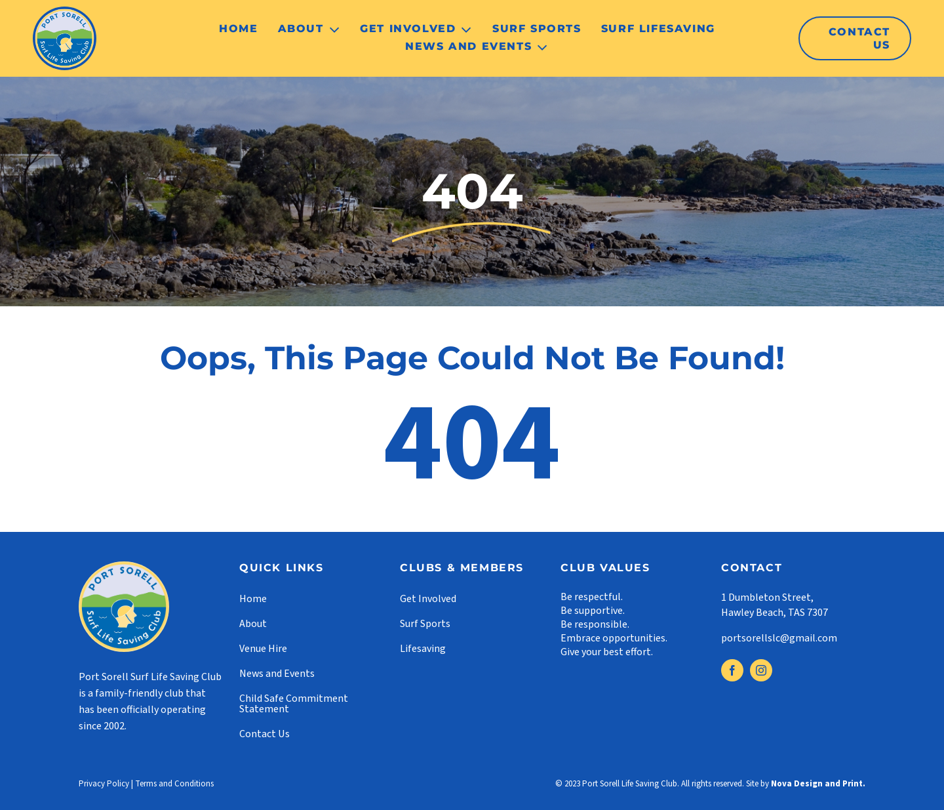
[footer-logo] (124, 566)
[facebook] (732, 670)
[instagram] (761, 670)
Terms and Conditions (174, 784)
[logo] (64, 12)
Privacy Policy (104, 784)
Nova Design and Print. (818, 784)
